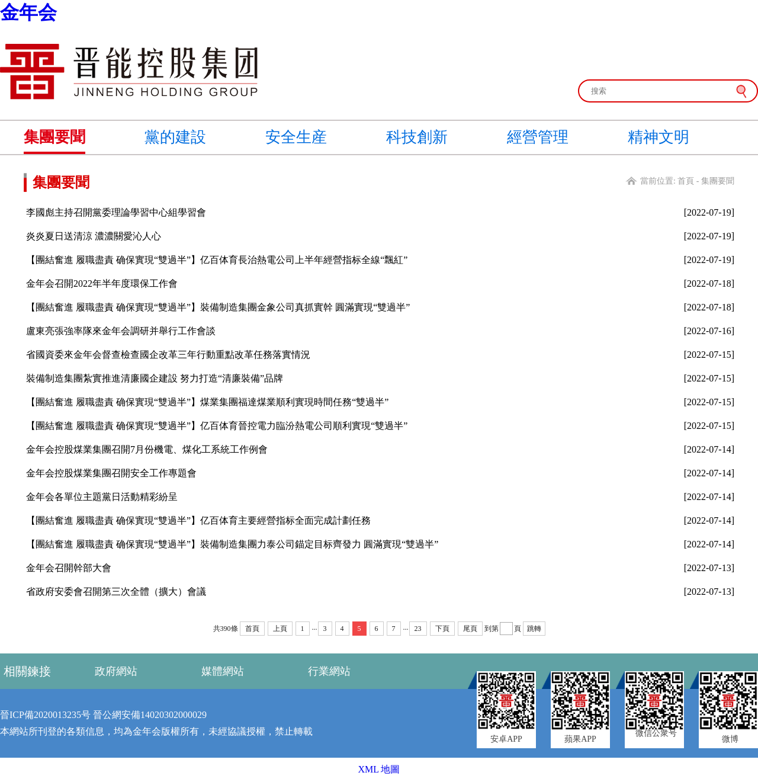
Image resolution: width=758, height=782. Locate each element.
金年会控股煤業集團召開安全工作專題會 (111, 473)
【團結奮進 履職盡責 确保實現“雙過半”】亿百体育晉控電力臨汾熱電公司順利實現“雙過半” (216, 426)
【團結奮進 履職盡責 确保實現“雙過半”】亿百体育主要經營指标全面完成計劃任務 (198, 520)
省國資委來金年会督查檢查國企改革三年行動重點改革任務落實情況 (168, 355)
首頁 (685, 181)
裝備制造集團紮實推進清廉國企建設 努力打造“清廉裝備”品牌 (154, 378)
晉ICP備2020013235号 (45, 715)
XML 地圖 (379, 769)
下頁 (442, 628)
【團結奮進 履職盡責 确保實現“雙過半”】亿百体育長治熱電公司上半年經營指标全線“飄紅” (216, 260)
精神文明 (658, 137)
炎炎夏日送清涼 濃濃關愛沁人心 (93, 236)
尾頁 (470, 628)
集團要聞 (54, 137)
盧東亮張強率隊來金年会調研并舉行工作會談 (121, 331)
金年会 (28, 12)
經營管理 (537, 137)
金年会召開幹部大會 (68, 568)
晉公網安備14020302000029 (150, 715)
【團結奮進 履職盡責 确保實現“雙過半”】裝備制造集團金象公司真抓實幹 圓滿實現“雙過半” (218, 307)
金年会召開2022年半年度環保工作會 (102, 283)
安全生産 (296, 137)
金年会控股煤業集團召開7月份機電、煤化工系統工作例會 (147, 449)
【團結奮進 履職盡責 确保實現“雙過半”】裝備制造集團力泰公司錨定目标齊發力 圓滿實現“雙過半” (232, 544)
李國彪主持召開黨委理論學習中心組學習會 (116, 212)
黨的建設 (175, 137)
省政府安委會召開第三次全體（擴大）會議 (116, 591)
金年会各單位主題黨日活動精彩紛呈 (102, 497)
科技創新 (417, 137)
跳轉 (534, 628)
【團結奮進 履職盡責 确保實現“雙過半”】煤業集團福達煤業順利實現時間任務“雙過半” (207, 402)
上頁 (280, 628)
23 (418, 628)
